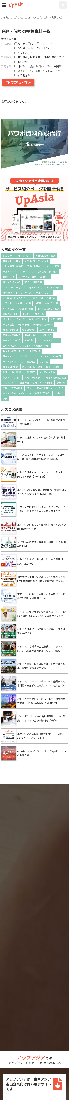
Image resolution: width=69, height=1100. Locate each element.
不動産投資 (23, 382)
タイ (32, 44)
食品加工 (26, 313)
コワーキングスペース (48, 340)
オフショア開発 (51, 266)
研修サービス (35, 287)
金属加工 (31, 361)
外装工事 (39, 313)
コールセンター (53, 287)
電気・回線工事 (32, 377)
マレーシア (45, 44)
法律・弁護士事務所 (13, 372)
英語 (28, 303)
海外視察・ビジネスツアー (16, 297)
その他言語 (8, 382)
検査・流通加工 (53, 366)
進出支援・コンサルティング (17, 255)
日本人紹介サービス (47, 271)
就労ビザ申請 (51, 303)
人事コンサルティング (14, 287)
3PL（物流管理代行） (39, 393)
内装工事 (7, 303)
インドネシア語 (47, 372)
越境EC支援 (9, 276)
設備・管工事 (9, 345)
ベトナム (21, 44)
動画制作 (61, 382)
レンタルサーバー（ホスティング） (33, 292)
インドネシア (23, 53)
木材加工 (58, 393)
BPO (26, 282)
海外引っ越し (31, 335)
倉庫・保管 (55, 319)
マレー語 (43, 361)
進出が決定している (54, 57)
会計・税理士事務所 (13, 266)
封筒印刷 (28, 340)
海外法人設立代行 (12, 282)
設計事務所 (23, 324)
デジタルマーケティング (36, 260)
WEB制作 (44, 276)
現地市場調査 (33, 266)
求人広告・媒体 (25, 308)
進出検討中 (22, 62)
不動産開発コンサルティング (49, 387)
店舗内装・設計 (10, 313)
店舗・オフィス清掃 (43, 382)
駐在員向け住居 (10, 366)
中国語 (38, 303)
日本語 (19, 66)
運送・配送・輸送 (37, 319)
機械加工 (31, 372)
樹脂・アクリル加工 (13, 387)
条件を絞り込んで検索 (18, 82)
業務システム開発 (12, 260)
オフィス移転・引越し (14, 393)
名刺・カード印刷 (12, 340)
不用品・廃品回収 (12, 335)
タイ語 (19, 303)
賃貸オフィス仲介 (12, 377)
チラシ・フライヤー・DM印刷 (46, 356)
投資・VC (46, 335)
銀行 (28, 387)
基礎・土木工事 (47, 329)
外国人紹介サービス (45, 255)
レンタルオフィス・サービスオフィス (21, 350)
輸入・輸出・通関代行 (44, 297)
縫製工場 (37, 282)
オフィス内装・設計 (32, 366)
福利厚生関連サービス (48, 308)
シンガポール (23, 48)
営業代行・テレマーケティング (18, 271)
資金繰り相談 (29, 329)
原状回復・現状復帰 (43, 324)
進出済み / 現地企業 (27, 57)
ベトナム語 (8, 308)
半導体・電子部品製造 (55, 377)
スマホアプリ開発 (27, 276)
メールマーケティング (14, 319)
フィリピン (41, 48)
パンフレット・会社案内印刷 (34, 345)
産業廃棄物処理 (10, 329)
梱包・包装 (8, 324)
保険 (5, 398)
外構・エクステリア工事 (15, 356)
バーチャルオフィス (13, 361)
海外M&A (7, 292)
